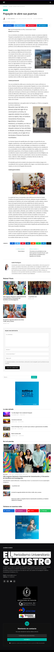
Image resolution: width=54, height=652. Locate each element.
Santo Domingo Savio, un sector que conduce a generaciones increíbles (29, 426)
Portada (10, 6)
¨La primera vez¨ (32, 296)
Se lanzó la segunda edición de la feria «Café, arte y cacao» (13, 320)
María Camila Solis (16, 433)
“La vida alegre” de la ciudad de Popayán (21, 412)
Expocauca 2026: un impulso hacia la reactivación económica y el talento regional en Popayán (29, 499)
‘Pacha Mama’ (21, 251)
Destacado (5, 474)
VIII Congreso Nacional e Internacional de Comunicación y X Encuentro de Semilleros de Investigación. (14, 298)
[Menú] (4, 2)
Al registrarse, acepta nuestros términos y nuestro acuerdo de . (27, 643)
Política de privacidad (40, 643)
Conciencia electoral (16, 419)
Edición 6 (5, 10)
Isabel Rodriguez (11, 18)
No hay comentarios (38, 18)
